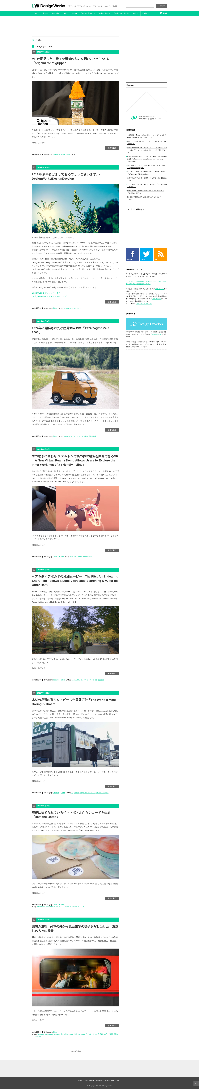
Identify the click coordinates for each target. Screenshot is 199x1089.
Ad (72, 792)
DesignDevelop (157, 334)
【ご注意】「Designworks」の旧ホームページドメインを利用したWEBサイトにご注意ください (146, 136)
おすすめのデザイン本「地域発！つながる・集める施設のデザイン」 (147, 179)
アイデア (79, 556)
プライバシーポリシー (144, 303)
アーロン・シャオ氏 (92, 1034)
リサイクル (75, 906)
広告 (103, 792)
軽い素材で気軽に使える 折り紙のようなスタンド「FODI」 (144, 198)
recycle (52, 906)
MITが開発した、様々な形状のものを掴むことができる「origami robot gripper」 (146, 166)
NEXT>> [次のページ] (78, 1051)
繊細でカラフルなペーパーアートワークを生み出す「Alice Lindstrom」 (147, 142)
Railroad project (79, 1034)
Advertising (104, 13)
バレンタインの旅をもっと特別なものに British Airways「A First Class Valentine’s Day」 (146, 173)
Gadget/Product (88, 13)
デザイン (80, 436)
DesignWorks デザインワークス (46, 293)
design (81, 792)
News (45, 13)
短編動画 (101, 680)
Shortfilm (80, 680)
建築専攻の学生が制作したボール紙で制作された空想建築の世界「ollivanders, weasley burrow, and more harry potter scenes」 (147, 159)
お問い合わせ (159, 289)
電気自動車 (92, 436)
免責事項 (99, 1080)
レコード (83, 906)
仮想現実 (86, 556)
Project (42, 906)
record (48, 906)
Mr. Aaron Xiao (42, 1034)
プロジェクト (66, 906)
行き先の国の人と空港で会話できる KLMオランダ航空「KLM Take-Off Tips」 (145, 192)
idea (71, 556)
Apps (74, 13)
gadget (66, 436)
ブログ (78, 308)
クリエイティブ (89, 680)
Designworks (71, 308)
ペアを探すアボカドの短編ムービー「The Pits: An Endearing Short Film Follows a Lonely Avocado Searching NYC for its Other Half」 (75, 581)
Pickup (145, 13)
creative (74, 680)
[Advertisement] (99, 26)
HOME (80, 1080)
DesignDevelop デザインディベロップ (49, 296)
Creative (56, 13)
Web (66, 13)
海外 (90, 556)
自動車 (85, 436)
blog (65, 308)
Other (135, 13)
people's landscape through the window (61, 1034)
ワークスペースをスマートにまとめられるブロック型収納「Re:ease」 (147, 185)
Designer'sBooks (121, 13)
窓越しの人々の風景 (106, 1034)
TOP (33, 40)
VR (75, 556)
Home (36, 13)
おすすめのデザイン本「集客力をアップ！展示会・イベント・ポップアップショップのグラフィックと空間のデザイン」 (147, 150)
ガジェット (73, 436)
